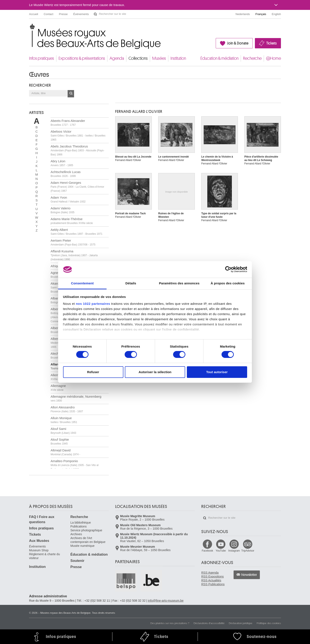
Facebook (207, 550)
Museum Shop (38, 550)
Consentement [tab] (82, 283)
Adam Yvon (68, 199)
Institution (178, 58)
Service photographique (86, 530)
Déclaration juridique (240, 623)
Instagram (234, 550)
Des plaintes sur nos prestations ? (169, 623)
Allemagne (58, 387)
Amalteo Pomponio (75, 465)
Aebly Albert (76, 231)
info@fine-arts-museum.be (165, 600)
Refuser (93, 372)
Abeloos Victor (78, 135)
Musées (159, 58)
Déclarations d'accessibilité (209, 623)
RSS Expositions (212, 576)
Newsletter (249, 575)
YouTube (221, 550)
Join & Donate (237, 43)
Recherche (252, 58)
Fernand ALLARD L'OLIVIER (138, 111)
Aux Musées (39, 541)
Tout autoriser (217, 372)
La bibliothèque (80, 522)
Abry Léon (62, 163)
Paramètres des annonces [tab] (179, 283)
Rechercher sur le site (95, 14)
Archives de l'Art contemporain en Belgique (87, 540)
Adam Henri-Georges (77, 186)
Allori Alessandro (67, 409)
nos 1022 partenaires (93, 303)
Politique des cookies (269, 623)
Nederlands (243, 14)
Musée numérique (82, 545)
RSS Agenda (210, 572)
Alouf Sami (63, 430)
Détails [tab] (131, 283)
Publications (78, 526)
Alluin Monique (64, 420)
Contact (48, 14)
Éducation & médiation (219, 58)
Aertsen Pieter (73, 242)
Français (261, 14)
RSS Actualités (211, 580)
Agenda (117, 58)
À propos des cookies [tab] (228, 283)
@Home (273, 58)
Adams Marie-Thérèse (72, 221)
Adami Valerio (62, 210)
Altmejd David (65, 452)
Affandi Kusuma (74, 255)
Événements (81, 14)
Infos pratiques (41, 58)
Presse (63, 14)
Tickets (271, 43)
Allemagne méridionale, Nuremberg (76, 398)
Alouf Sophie (60, 441)
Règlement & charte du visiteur (44, 556)
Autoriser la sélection (155, 372)
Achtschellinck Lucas (66, 174)
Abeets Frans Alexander (68, 122)
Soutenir (77, 561)
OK (71, 93)
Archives (76, 534)
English (276, 14)
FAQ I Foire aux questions (41, 519)
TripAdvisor (247, 550)
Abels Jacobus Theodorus (77, 150)
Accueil (33, 14)
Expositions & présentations (82, 58)
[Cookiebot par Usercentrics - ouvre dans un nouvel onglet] (228, 269)
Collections (138, 58)
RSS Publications (213, 584)
